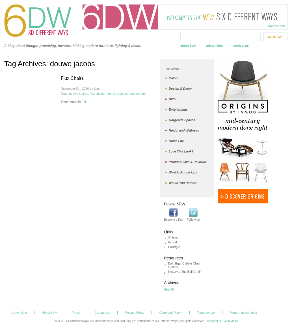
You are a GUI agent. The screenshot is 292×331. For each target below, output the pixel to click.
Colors (174, 78)
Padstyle (174, 247)
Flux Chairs (72, 78)
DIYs (172, 99)
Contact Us (241, 45)
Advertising (214, 45)
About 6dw (188, 45)
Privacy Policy (134, 312)
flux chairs (97, 93)
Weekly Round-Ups (183, 172)
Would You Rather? (183, 182)
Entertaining (178, 109)
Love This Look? (181, 151)
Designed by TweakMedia (222, 321)
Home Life (176, 141)
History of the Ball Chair (184, 271)
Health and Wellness (184, 130)
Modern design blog (243, 312)
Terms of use (206, 312)
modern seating (116, 93)
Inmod (172, 242)
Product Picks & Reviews (187, 162)
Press (75, 312)
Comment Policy (170, 312)
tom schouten (138, 93)
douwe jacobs (78, 93)
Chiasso (173, 237)
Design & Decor (180, 88)
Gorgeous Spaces (182, 120)
